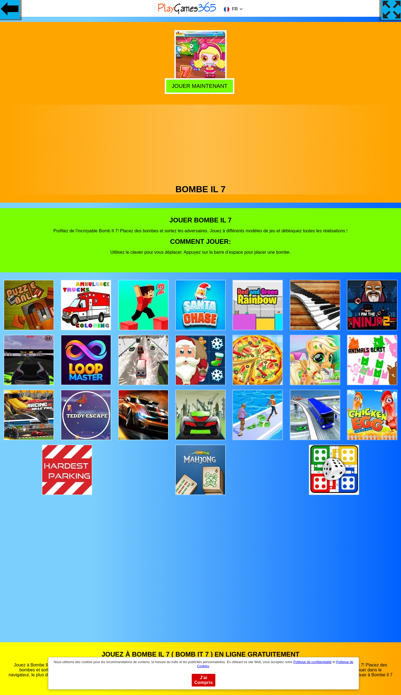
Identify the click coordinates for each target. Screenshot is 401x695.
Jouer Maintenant (201, 85)
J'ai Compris (203, 680)
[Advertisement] (200, 143)
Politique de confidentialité (312, 662)
